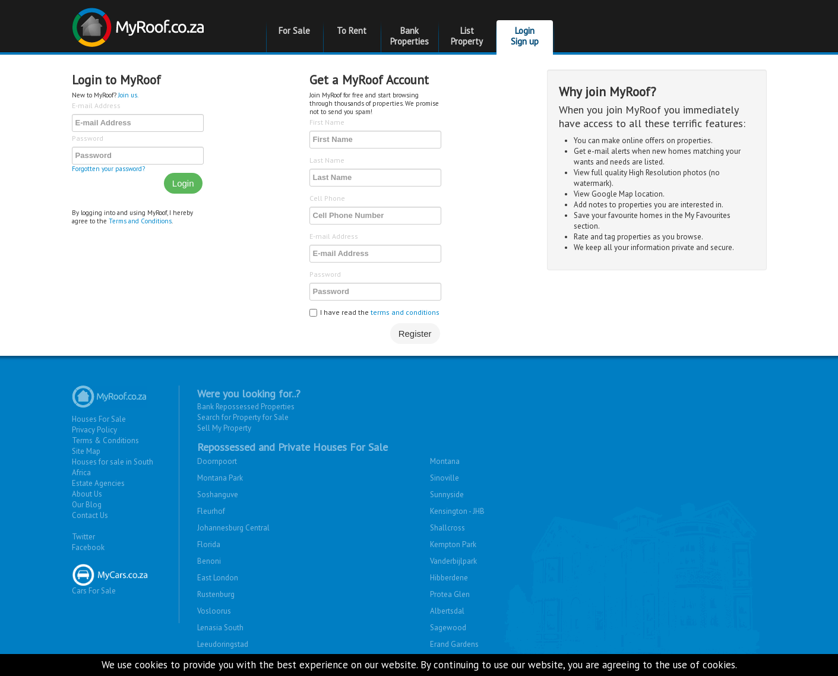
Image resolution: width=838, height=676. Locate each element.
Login (183, 183)
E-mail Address (96, 105)
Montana (445, 461)
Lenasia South (220, 628)
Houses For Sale (99, 419)
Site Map (86, 451)
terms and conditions (405, 312)
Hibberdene (449, 578)
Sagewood (448, 628)
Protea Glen (450, 594)
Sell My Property (224, 428)
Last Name (326, 160)
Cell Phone (327, 198)
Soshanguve (217, 494)
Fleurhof (211, 511)
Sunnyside (447, 494)
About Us (87, 494)
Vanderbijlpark (453, 561)
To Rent (351, 30)
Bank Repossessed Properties (246, 407)
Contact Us (90, 515)
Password (87, 138)
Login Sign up (525, 36)
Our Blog (87, 505)
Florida (208, 544)
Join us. (128, 95)
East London (217, 578)
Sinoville (444, 478)
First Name (326, 122)
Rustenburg (216, 594)
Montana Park (220, 478)
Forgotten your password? (108, 169)
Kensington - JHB (457, 511)
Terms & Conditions (105, 440)
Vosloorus (214, 611)
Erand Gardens (454, 644)
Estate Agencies (98, 483)
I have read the (374, 312)
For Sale (294, 30)
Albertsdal (447, 611)
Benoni (209, 561)
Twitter (83, 537)
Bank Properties (409, 36)
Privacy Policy (94, 430)
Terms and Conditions (140, 221)
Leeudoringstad (222, 644)
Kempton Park (453, 544)
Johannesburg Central (233, 528)
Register (415, 333)
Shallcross (447, 528)
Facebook (88, 547)
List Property (467, 36)
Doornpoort (217, 461)
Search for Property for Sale (243, 417)
